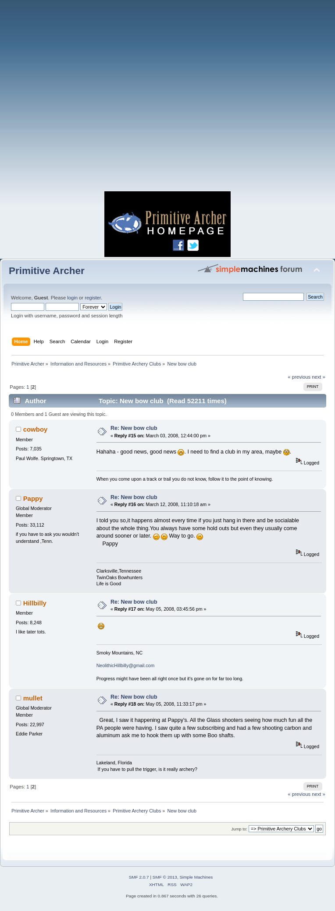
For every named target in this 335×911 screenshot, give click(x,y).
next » (318, 377)
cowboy (35, 429)
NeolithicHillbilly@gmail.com (125, 665)
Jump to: (239, 829)
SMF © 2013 (165, 877)
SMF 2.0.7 (139, 877)
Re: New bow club (133, 428)
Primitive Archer (47, 270)
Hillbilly (34, 603)
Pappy (33, 498)
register (93, 297)
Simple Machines (196, 877)
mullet (33, 698)
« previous (299, 377)
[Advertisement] (167, 98)
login (72, 297)
